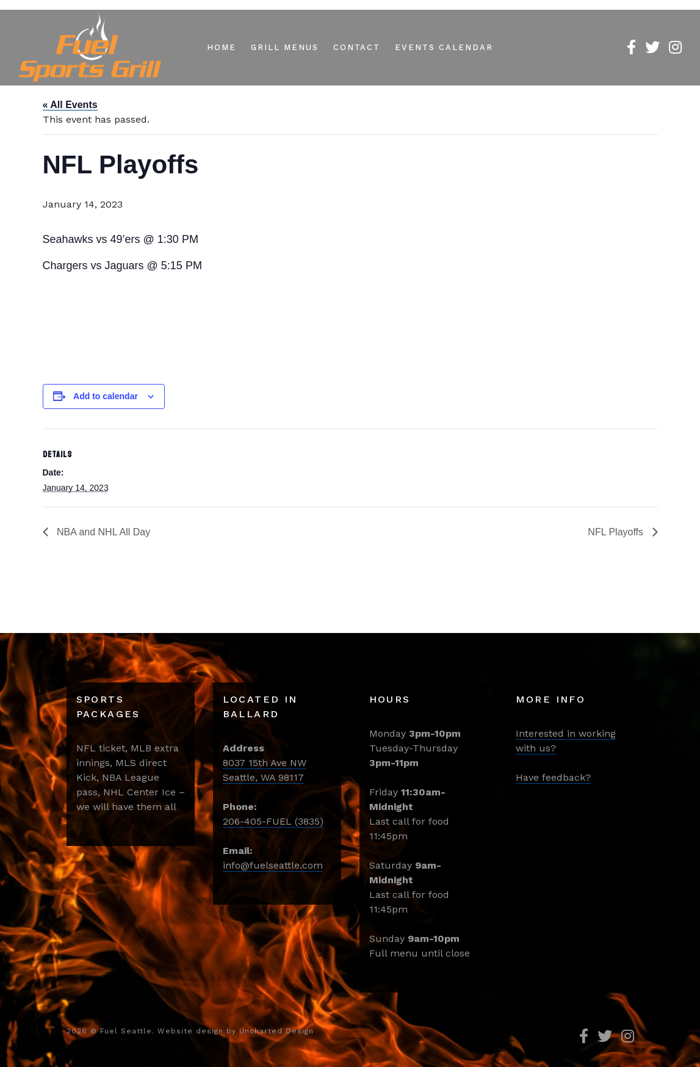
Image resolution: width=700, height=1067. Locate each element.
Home (221, 47)
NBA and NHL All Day (102, 532)
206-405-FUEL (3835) (273, 821)
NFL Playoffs (617, 532)
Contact (357, 47)
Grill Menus (284, 47)
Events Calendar (444, 47)
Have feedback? (553, 777)
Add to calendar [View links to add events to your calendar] (105, 396)
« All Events (70, 104)
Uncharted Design (276, 1031)
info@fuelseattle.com (273, 865)
